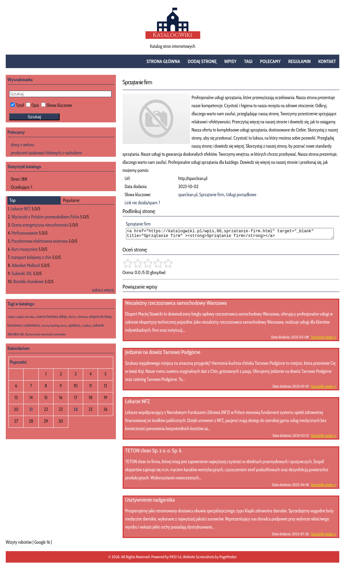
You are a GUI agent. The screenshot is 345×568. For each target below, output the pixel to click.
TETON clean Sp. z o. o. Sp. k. (154, 452)
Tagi (248, 61)
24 (75, 409)
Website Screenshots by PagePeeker (210, 558)
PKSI (173, 558)
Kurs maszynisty (24, 249)
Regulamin (299, 61)
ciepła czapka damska (20, 317)
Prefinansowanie (24, 233)
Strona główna (163, 61)
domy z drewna (78, 317)
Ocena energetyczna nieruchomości (40, 225)
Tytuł (17, 105)
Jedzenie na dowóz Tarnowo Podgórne (162, 354)
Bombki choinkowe (28, 281)
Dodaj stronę (202, 61)
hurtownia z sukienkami (23, 325)
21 (31, 409)
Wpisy (230, 61)
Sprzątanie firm (211, 194)
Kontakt (327, 61)
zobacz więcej (103, 290)
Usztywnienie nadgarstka (150, 502)
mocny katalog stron (54, 325)
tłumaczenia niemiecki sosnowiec (45, 334)
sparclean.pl (187, 194)
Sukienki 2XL (21, 273)
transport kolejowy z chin (31, 257)
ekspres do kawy (100, 316)
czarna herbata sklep (51, 316)
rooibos (86, 325)
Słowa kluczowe (56, 105)
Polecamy (270, 61)
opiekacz (74, 325)
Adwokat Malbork (26, 265)
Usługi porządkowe (241, 194)
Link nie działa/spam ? (142, 202)
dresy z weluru (22, 144)
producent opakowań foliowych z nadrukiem (46, 152)
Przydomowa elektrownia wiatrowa (39, 241)
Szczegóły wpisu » (323, 339)
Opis (32, 105)
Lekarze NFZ (137, 403)
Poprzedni (18, 362)
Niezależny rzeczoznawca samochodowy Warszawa (176, 305)
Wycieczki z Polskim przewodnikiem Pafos (45, 216)
